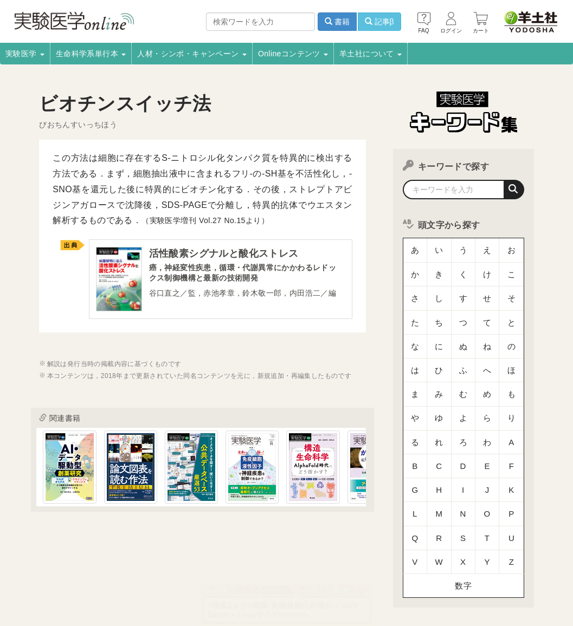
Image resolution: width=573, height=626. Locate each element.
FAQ (221, 586)
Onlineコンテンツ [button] (293, 53)
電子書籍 (162, 571)
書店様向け (207, 571)
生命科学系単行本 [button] (91, 53)
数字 (463, 489)
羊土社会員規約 (499, 571)
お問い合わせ (263, 586)
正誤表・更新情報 (309, 571)
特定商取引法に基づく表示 (158, 586)
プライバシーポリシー (426, 571)
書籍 (337, 21)
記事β (379, 21)
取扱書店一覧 (113, 571)
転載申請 (364, 571)
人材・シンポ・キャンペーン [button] (192, 53)
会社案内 (21, 571)
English (310, 586)
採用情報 (64, 571)
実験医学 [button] (24, 53)
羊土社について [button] (370, 53)
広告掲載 (253, 571)
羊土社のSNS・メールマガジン (55, 586)
